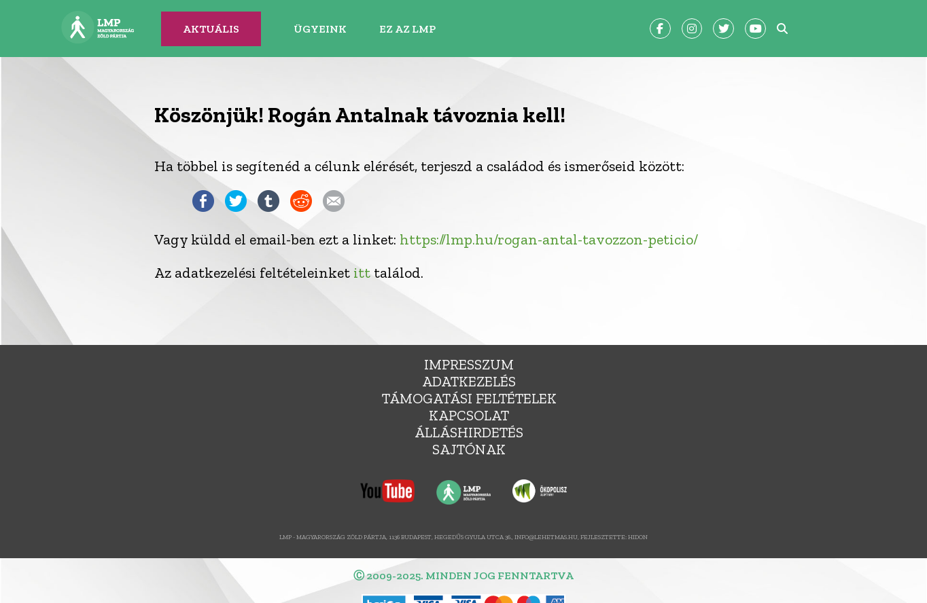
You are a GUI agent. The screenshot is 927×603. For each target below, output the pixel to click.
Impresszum (469, 364)
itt (361, 272)
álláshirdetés (469, 432)
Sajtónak (469, 449)
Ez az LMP (407, 28)
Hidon (638, 537)
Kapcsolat (469, 415)
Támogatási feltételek (469, 398)
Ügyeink (320, 28)
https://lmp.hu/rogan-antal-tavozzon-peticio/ (549, 239)
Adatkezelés (469, 381)
